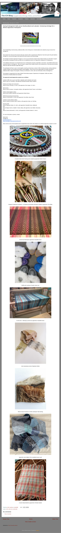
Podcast (26, 18)
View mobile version (30, 521)
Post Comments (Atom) (12, 525)
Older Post (55, 519)
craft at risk (10, 509)
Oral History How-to (41, 18)
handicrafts (15, 509)
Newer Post (6, 519)
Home (4, 18)
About (8, 18)
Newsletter (20, 18)
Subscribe (32, 18)
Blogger (37, 530)
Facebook (14, 18)
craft (7, 509)
